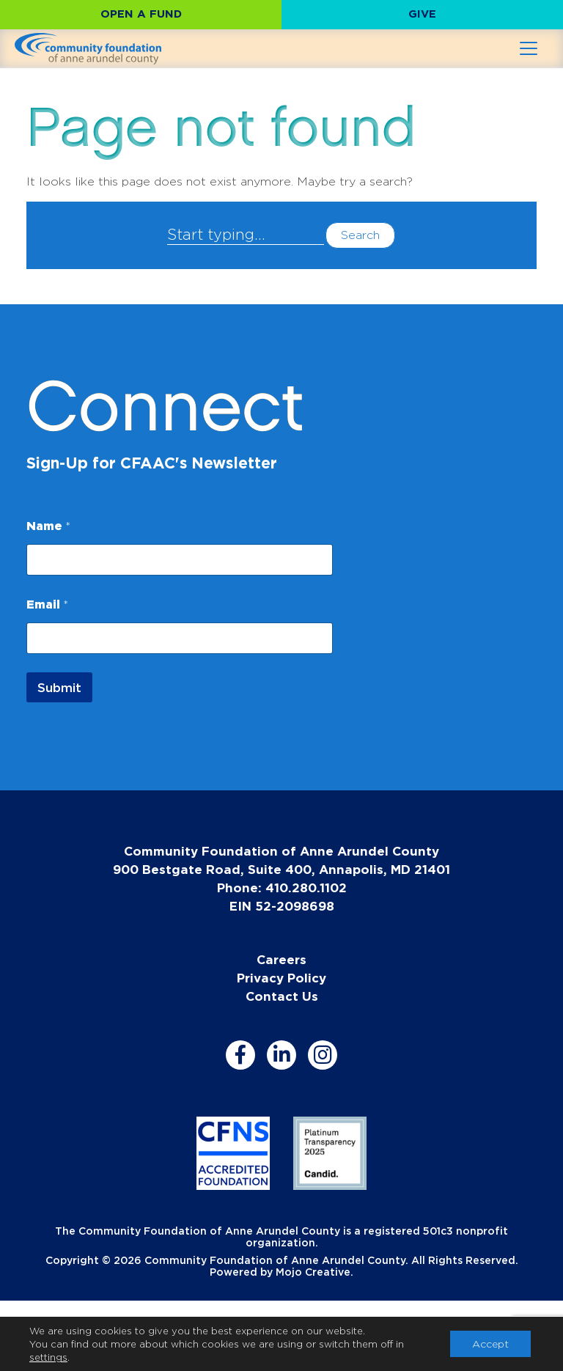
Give (422, 13)
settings (48, 1357)
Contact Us (282, 996)
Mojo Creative (313, 1271)
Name (48, 525)
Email (47, 604)
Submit (59, 687)
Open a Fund (141, 13)
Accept (490, 1343)
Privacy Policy (281, 978)
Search (360, 235)
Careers (281, 959)
